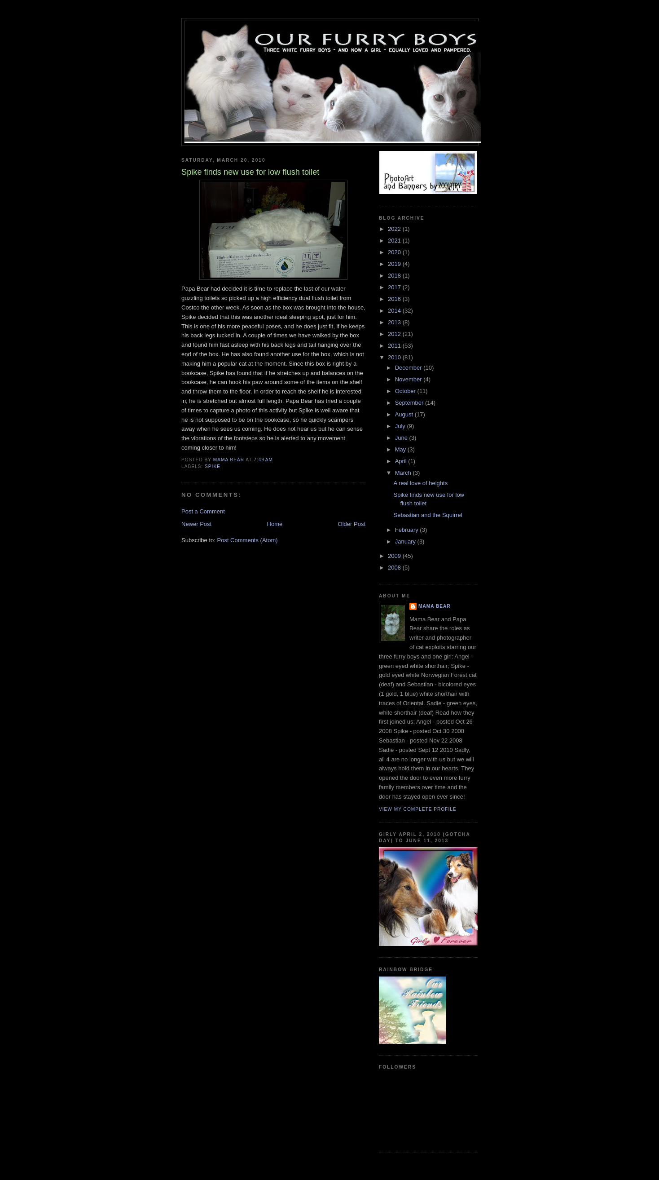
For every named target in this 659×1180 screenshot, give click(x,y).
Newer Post (196, 524)
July (401, 426)
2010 (395, 357)
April (402, 461)
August (405, 414)
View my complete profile (418, 809)
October (406, 391)
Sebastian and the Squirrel (427, 515)
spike (212, 466)
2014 (395, 310)
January (406, 541)
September (410, 402)
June (402, 437)
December (409, 367)
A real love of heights (420, 483)
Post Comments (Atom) (247, 540)
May (401, 449)
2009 (395, 555)
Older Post (351, 524)
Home (275, 524)
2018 (395, 275)
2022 (395, 228)
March (404, 472)
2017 (395, 287)
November (409, 379)
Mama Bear (434, 606)
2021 (395, 240)
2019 (395, 264)
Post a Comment (203, 511)
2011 (395, 345)
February (407, 529)
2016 (395, 299)
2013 (395, 322)
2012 (395, 334)
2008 (395, 567)
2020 (395, 252)
